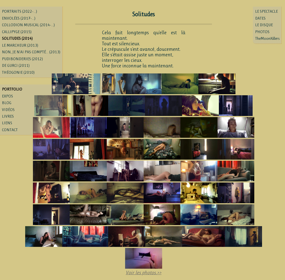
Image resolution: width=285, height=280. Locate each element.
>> (159, 272)
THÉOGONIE (18, 72)
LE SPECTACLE (266, 11)
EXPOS (7, 96)
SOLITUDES (17, 38)
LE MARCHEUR (20, 45)
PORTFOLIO (12, 89)
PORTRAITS (19, 11)
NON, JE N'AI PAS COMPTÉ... (31, 52)
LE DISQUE (264, 25)
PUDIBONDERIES (22, 59)
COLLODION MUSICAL (28, 25)
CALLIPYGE (17, 32)
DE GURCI (16, 65)
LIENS (7, 123)
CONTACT (10, 130)
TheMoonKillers (267, 38)
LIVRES (8, 116)
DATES (260, 18)
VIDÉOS (8, 109)
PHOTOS (262, 32)
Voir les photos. (141, 272)
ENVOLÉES (18, 18)
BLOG (6, 103)
